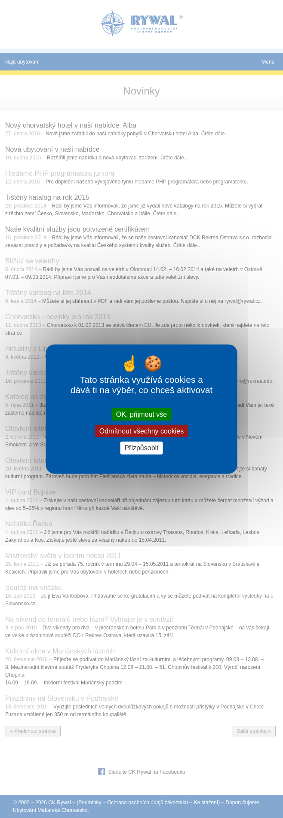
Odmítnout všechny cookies (141, 431)
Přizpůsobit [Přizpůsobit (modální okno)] (141, 448)
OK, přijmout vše (141, 414)
